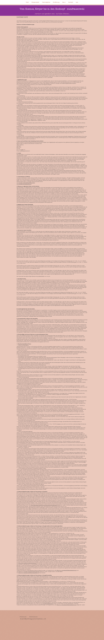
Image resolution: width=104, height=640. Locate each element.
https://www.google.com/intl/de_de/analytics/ (28, 572)
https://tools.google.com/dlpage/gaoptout (27, 563)
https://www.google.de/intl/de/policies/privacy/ (67, 570)
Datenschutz (33, 616)
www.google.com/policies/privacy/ (24, 184)
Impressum (23, 616)
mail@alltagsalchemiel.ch (24, 151)
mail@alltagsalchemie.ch (33, 619)
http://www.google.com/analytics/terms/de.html (29, 571)
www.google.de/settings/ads (47, 603)
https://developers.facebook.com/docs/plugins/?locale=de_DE (44, 505)
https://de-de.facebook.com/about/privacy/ (50, 519)
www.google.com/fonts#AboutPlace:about (26, 182)
